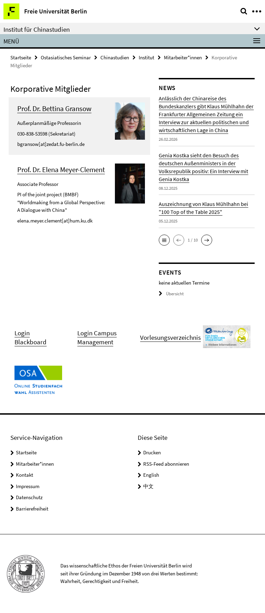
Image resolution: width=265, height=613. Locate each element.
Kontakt (24, 475)
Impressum (27, 486)
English (151, 475)
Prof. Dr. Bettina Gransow (54, 108)
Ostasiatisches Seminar (66, 57)
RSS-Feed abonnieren (166, 464)
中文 (148, 486)
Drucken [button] (152, 452)
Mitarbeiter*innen (183, 57)
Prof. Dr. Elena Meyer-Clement (61, 169)
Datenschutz (29, 497)
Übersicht (171, 294)
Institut (146, 57)
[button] (164, 240)
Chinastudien (114, 57)
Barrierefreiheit (32, 508)
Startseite (20, 57)
